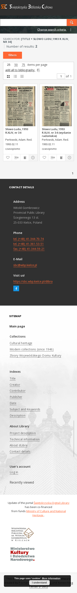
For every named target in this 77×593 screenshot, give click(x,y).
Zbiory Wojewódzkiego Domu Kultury (35, 355)
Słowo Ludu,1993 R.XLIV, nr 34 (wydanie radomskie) (56, 132)
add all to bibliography (22, 70)
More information (51, 578)
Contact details (20, 451)
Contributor (17, 391)
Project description (23, 433)
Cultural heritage (21, 343)
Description (17, 415)
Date (13, 403)
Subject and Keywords (25, 409)
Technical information (25, 439)
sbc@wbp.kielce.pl (25, 265)
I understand (39, 582)
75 (23, 64)
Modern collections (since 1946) (32, 349)
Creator (15, 385)
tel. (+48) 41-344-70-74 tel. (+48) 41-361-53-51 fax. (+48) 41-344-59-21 (29, 244)
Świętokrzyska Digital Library (51, 503)
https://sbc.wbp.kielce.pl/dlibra (33, 281)
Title (13, 378)
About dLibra (18, 445)
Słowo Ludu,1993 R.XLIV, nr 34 (16, 130)
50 (16, 64)
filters (12, 55)
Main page (17, 326)
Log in (14, 472)
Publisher (16, 397)
